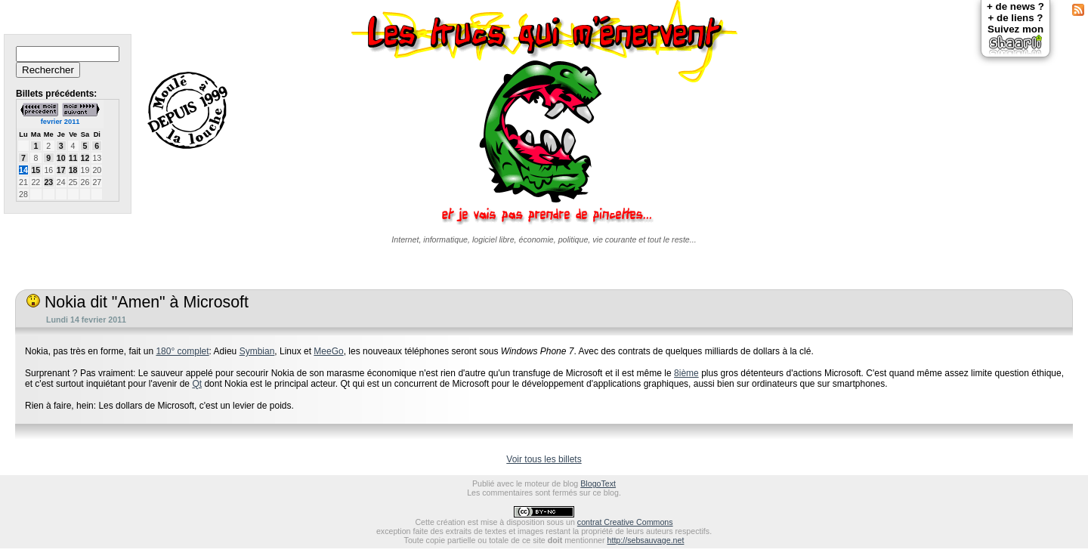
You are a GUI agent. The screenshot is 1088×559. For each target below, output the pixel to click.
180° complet (182, 351)
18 (73, 169)
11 (73, 157)
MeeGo (328, 351)
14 (23, 169)
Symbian (257, 351)
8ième (686, 373)
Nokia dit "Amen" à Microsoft (137, 302)
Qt (197, 383)
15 (35, 169)
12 (85, 157)
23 (48, 182)
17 (61, 169)
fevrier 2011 (60, 121)
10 (61, 157)
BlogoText (598, 483)
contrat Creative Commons (625, 522)
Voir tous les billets (543, 459)
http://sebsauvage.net (646, 540)
